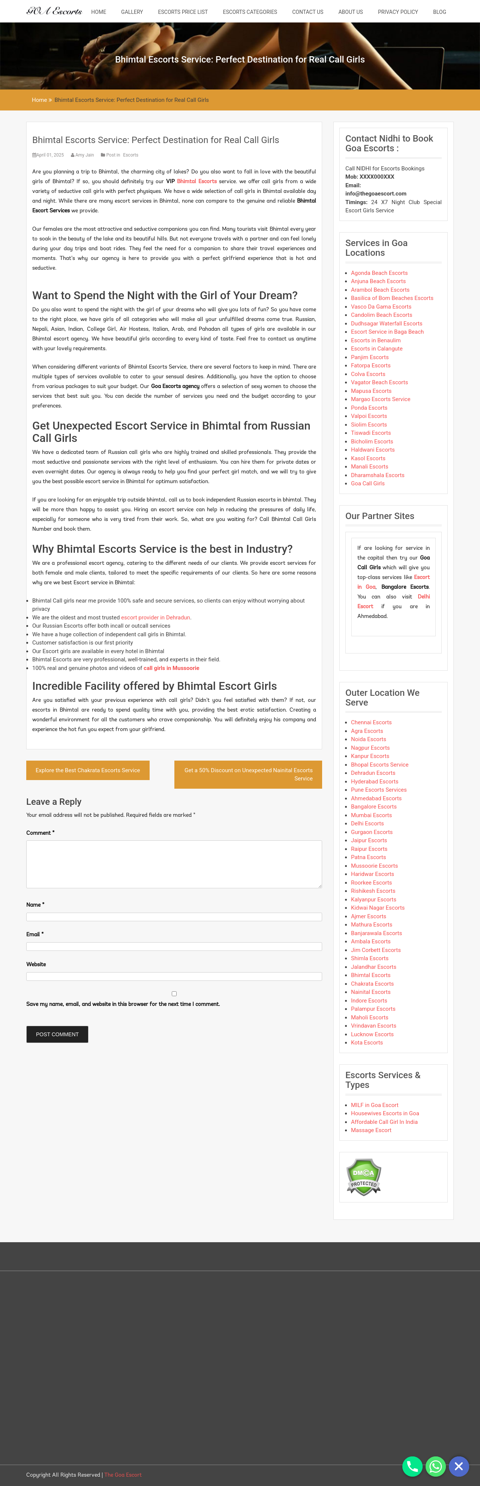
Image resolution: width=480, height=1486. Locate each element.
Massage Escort (371, 1130)
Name (35, 905)
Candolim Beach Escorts (381, 315)
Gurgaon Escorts (372, 832)
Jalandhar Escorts (373, 967)
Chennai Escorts (371, 722)
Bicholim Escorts (372, 441)
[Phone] (412, 1466)
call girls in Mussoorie (172, 668)
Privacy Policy (398, 12)
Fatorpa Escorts (371, 365)
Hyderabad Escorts (375, 781)
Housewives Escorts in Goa (385, 1113)
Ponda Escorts (369, 407)
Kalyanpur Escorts (373, 899)
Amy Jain (83, 155)
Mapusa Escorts (371, 391)
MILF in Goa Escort (375, 1105)
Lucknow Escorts (372, 1034)
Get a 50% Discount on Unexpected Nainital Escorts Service (248, 774)
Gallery (132, 12)
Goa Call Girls (368, 483)
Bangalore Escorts (374, 806)
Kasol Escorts (368, 458)
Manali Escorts (369, 466)
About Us (350, 12)
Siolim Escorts (369, 424)
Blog (439, 12)
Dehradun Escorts (373, 773)
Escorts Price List (183, 12)
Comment (40, 833)
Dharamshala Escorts (378, 475)
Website (36, 965)
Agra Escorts (367, 731)
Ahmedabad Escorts (376, 798)
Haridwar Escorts (372, 874)
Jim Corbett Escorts (376, 950)
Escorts (130, 155)
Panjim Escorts (370, 357)
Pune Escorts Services (379, 789)
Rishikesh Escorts (373, 891)
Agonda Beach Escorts (379, 273)
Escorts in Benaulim (376, 340)
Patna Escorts (368, 857)
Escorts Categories (250, 12)
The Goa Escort (123, 1475)
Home (98, 12)
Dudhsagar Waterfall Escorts (387, 323)
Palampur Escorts (373, 1009)
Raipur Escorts (369, 849)
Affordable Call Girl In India (384, 1122)
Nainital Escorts (371, 992)
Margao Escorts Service (380, 399)
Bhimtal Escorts (197, 182)
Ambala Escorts (371, 941)
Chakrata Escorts (372, 983)
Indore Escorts (369, 1000)
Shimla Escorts (369, 958)
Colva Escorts (368, 374)
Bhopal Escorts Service (379, 764)
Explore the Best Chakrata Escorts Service (88, 770)
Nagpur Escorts (370, 747)
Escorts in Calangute (377, 348)
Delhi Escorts (367, 823)
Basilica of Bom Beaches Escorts (392, 298)
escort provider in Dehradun (155, 617)
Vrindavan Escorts (373, 1025)
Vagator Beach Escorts (379, 382)
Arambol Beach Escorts (380, 289)
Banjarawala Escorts (376, 933)
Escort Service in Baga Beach (387, 331)
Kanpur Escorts (370, 756)
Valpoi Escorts (369, 416)
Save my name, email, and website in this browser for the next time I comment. (123, 1004)
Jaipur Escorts (369, 840)
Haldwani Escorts (373, 449)
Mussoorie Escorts (374, 865)
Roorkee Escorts (371, 882)
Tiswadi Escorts (371, 433)
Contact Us (307, 12)
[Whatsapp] (436, 1466)
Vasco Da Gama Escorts (381, 306)
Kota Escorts (367, 1042)
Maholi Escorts (369, 1017)
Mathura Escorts (371, 924)
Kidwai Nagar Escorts (378, 907)
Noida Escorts (368, 739)
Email (35, 935)
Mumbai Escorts (371, 815)
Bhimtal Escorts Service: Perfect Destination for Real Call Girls (155, 140)
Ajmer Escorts (368, 916)
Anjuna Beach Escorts (378, 281)
